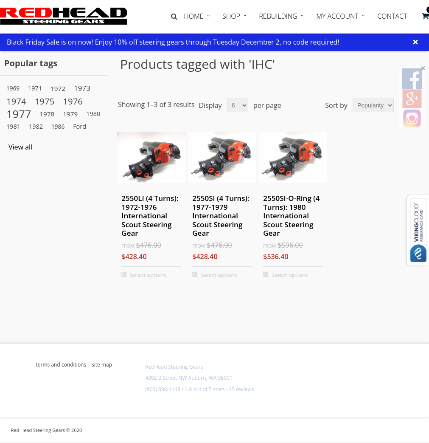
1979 (70, 114)
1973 (82, 88)
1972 (57, 88)
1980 (93, 114)
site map (102, 364)
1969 (13, 88)
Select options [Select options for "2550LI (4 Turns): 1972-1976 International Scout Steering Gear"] (148, 275)
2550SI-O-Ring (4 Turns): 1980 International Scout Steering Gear (291, 215)
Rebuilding (278, 16)
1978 (46, 114)
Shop (231, 16)
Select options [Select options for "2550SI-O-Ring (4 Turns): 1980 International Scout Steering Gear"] (290, 275)
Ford (79, 126)
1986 (57, 126)
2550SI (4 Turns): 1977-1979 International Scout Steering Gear (220, 215)
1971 (35, 88)
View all (20, 147)
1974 (16, 101)
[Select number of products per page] (237, 105)
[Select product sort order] (373, 105)
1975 (45, 101)
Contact (392, 16)
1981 (13, 126)
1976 (73, 101)
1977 (18, 113)
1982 (36, 126)
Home (193, 16)
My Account (337, 16)
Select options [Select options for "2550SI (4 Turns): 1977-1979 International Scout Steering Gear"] (219, 275)
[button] (425, 16)
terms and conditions (61, 364)
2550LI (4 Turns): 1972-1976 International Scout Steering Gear (149, 215)
